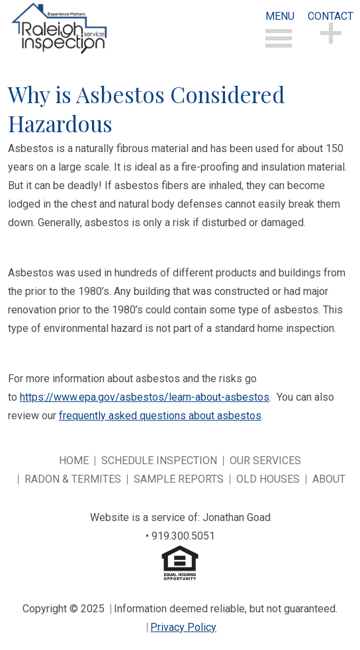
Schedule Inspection (159, 460)
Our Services (265, 460)
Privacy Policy (183, 627)
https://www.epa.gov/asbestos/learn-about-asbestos (144, 397)
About (328, 479)
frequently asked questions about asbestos (160, 415)
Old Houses (268, 479)
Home (74, 460)
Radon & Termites (72, 479)
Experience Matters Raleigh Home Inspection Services (58, 28)
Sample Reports (179, 479)
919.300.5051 (183, 536)
